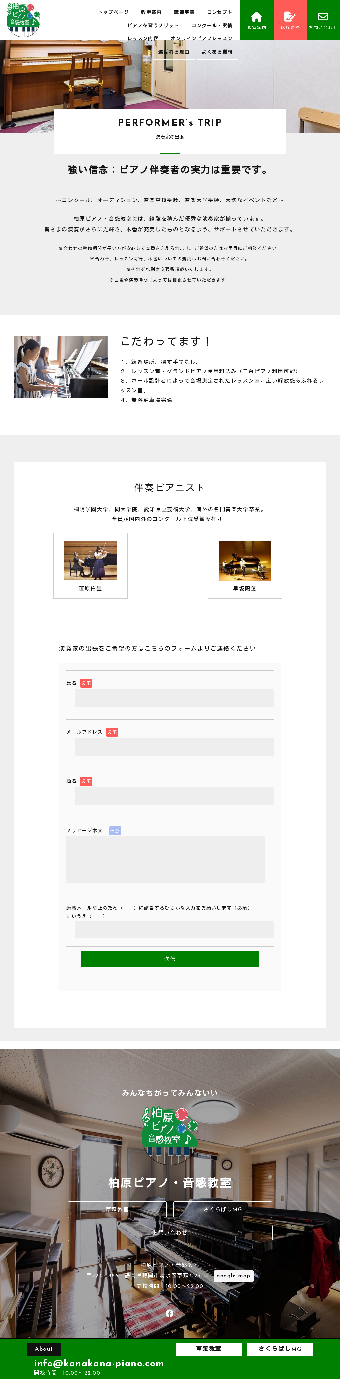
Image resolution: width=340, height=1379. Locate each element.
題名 (79, 781)
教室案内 (151, 12)
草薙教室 (117, 1210)
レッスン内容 (143, 39)
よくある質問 (217, 52)
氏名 (79, 683)
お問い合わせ (323, 21)
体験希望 (290, 21)
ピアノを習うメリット (153, 26)
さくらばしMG (222, 1210)
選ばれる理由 (174, 52)
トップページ (113, 12)
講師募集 (184, 12)
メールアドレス (92, 732)
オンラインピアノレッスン (202, 39)
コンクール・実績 (212, 26)
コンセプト (220, 12)
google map (234, 1276)
